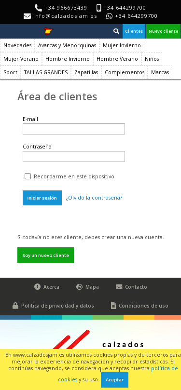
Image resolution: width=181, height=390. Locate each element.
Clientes (134, 31)
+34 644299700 (136, 15)
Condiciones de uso (139, 305)
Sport (10, 72)
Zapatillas (86, 72)
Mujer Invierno (122, 45)
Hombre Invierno (67, 58)
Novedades (17, 45)
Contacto (131, 287)
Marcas (160, 72)
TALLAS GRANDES (46, 72)
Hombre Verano (117, 58)
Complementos (124, 72)
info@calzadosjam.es (65, 15)
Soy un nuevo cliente (45, 255)
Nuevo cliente (163, 31)
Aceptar (115, 380)
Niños (152, 58)
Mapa (87, 287)
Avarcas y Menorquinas (67, 45)
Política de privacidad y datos (53, 305)
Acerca (46, 287)
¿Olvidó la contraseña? (94, 197)
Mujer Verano (21, 58)
